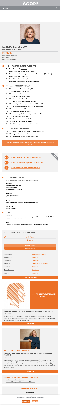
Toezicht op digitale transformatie (15, 380)
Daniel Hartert (7, 260)
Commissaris (35, 257)
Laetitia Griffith (7, 257)
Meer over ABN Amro (30, 277)
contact (49, 142)
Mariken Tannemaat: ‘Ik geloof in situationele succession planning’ (28, 354)
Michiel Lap (7, 263)
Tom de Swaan (8, 254)
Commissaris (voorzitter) (39, 254)
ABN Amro (17, 50)
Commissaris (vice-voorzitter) (40, 263)
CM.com (32, 71)
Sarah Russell (7, 267)
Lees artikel (30, 324)
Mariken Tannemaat (9, 270)
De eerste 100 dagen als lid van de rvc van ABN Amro (20, 382)
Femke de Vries (8, 273)
